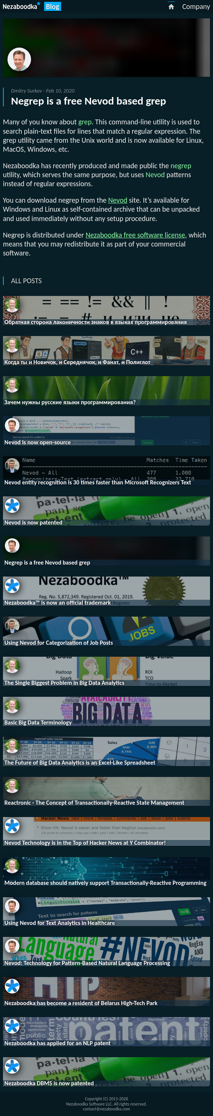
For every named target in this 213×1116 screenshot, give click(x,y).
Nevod (117, 200)
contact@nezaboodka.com (106, 1109)
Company (196, 6)
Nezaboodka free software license (135, 234)
